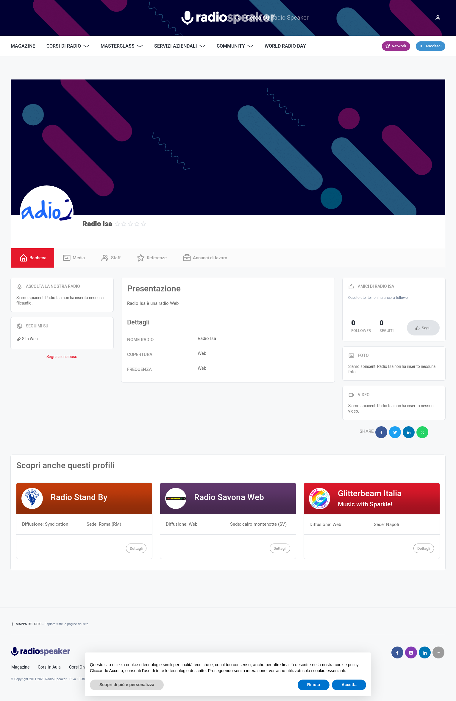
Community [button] (235, 46)
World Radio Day (285, 46)
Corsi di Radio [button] (67, 46)
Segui (426, 329)
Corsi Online (80, 665)
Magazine (23, 46)
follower (358, 327)
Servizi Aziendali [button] (179, 46)
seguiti (378, 327)
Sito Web (27, 340)
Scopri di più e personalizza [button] (126, 684)
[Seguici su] (438, 650)
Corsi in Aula (49, 665)
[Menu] (437, 17)
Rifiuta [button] (313, 684)
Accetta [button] (349, 684)
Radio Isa (97, 224)
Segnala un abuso (61, 357)
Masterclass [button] (122, 46)
